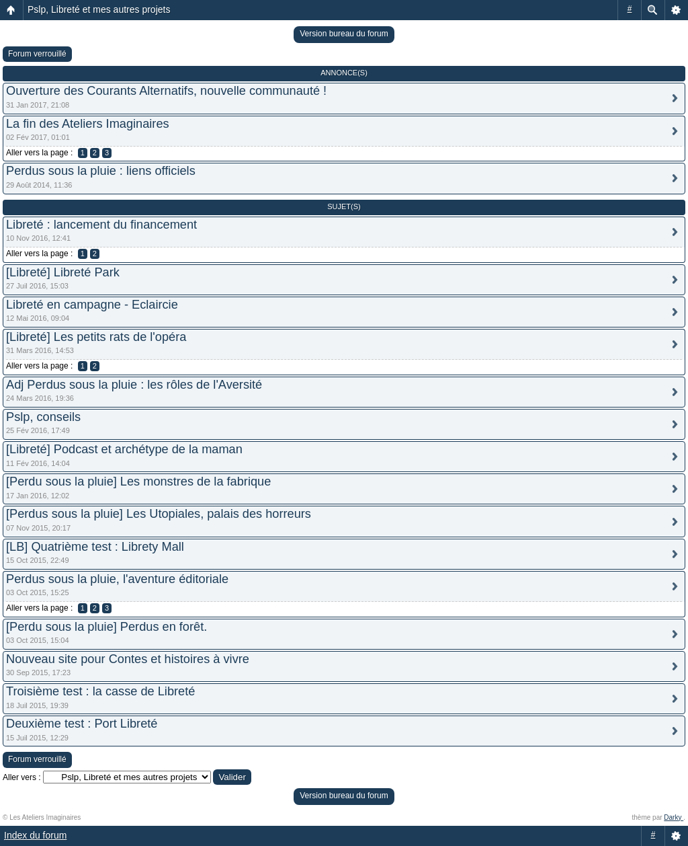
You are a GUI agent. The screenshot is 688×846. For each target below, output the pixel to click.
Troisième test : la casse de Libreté (100, 691)
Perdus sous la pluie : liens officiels (101, 171)
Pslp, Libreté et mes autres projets (99, 9)
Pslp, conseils (43, 417)
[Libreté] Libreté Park (63, 272)
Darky (673, 817)
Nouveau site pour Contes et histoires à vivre (127, 659)
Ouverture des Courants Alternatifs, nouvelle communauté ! (166, 91)
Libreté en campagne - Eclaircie (92, 304)
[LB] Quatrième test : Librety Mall (95, 546)
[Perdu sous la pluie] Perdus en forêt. (106, 626)
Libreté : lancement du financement (101, 224)
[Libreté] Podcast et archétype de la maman (124, 449)
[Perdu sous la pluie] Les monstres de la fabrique (138, 481)
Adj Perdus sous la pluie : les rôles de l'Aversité (134, 384)
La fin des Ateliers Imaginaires (87, 123)
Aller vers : (22, 777)
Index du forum (35, 835)
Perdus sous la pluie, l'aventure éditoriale (117, 579)
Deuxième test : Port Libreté (81, 723)
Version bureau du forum (344, 33)
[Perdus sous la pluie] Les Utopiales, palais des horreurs (158, 514)
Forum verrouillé (37, 54)
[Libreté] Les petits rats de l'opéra (96, 337)
